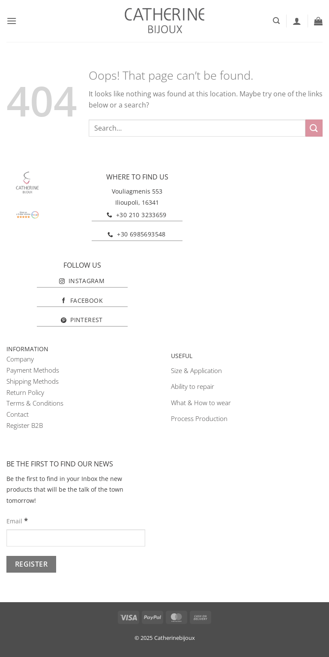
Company (20, 359)
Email (17, 521)
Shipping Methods (32, 381)
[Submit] (314, 127)
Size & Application (196, 370)
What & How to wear (201, 402)
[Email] (75, 538)
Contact (17, 414)
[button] (11, 20)
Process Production (199, 418)
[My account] (297, 21)
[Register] (31, 564)
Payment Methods (32, 370)
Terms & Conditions (34, 403)
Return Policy (25, 392)
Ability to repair (192, 386)
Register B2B (24, 425)
